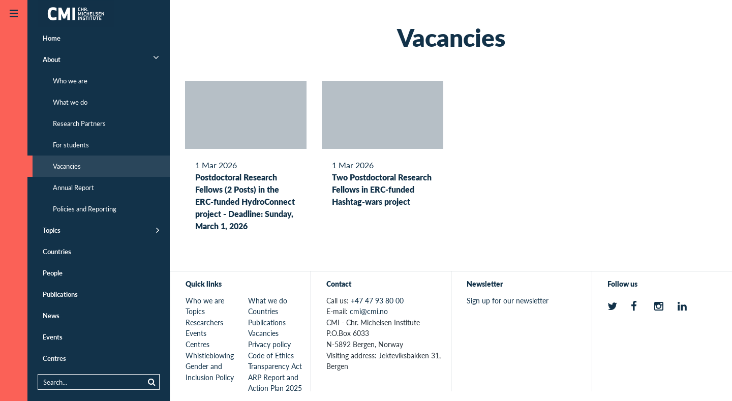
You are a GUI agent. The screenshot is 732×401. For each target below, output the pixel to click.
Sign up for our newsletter (507, 300)
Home (51, 38)
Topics (51, 230)
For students (71, 144)
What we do (70, 102)
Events (53, 337)
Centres (54, 358)
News (51, 315)
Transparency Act (275, 366)
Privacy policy (269, 344)
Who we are (70, 80)
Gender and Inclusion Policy (210, 371)
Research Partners (79, 123)
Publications (60, 294)
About (51, 59)
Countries (57, 251)
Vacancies (67, 166)
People (53, 272)
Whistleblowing (210, 355)
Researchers (204, 322)
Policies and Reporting (84, 208)
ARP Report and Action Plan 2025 (275, 382)
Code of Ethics (271, 355)
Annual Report (73, 187)
